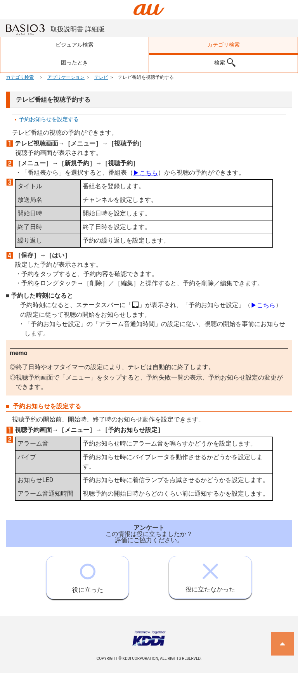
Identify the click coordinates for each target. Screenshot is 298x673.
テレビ (101, 77)
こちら (145, 172)
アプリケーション (66, 77)
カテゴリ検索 (20, 77)
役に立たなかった (210, 574)
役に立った (87, 574)
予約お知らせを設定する (49, 119)
